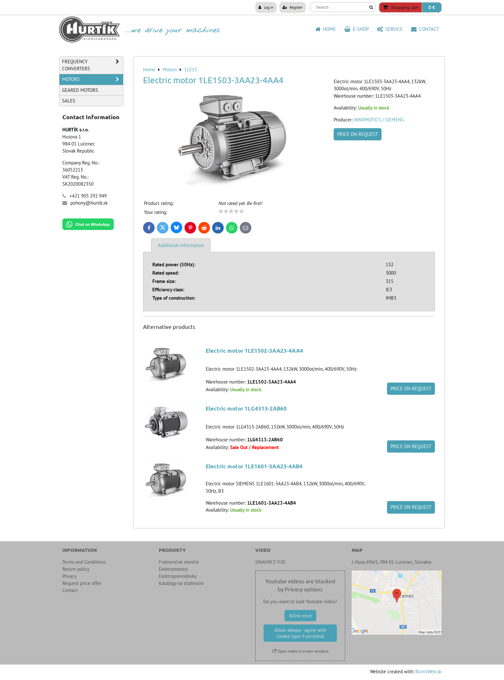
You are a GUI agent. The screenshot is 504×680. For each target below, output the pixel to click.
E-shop (356, 29)
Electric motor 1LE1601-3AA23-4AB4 (254, 466)
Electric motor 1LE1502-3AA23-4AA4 (254, 350)
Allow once (300, 616)
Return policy (75, 569)
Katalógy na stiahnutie (181, 583)
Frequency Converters (92, 65)
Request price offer (82, 583)
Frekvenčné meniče (179, 562)
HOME (325, 29)
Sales (68, 101)
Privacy (69, 576)
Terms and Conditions (84, 562)
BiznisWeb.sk (428, 671)
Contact (425, 29)
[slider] (231, 211)
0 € (431, 7)
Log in (266, 7)
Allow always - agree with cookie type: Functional (300, 633)
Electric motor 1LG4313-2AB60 (246, 408)
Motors (92, 79)
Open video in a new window (300, 651)
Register (292, 7)
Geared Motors (80, 90)
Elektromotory (173, 569)
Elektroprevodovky (178, 576)
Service (390, 29)
